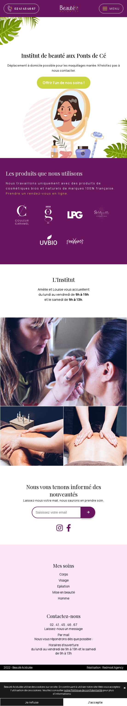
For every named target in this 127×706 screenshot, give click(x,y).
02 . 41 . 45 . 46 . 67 (63, 625)
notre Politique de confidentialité (83, 690)
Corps (63, 574)
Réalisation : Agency (105, 667)
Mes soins (63, 565)
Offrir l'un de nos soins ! (64, 82)
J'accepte (95, 702)
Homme (63, 598)
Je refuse (31, 702)
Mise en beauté (63, 592)
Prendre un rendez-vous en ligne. (37, 193)
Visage (64, 580)
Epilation (63, 586)
